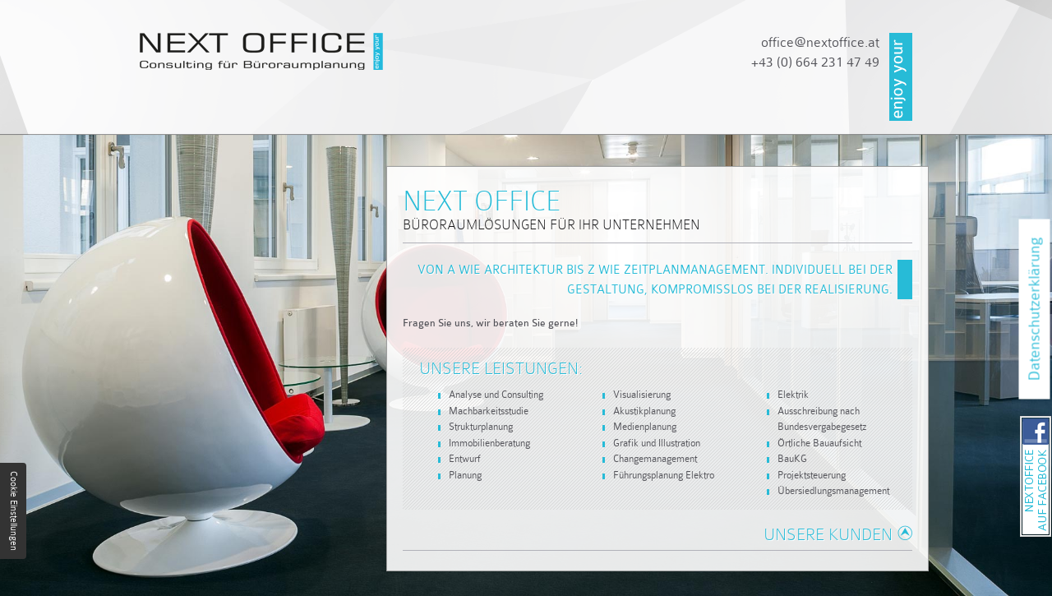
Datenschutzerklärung (1034, 309)
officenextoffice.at (820, 42)
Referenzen (603, 113)
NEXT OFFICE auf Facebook (1050, 421)
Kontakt (715, 113)
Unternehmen (304, 113)
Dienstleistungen (458, 113)
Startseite (178, 113)
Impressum (822, 113)
